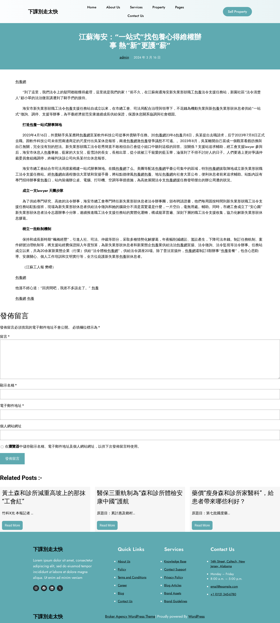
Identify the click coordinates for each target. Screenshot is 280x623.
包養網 (20, 81)
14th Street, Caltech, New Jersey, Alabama (228, 563)
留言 (5, 336)
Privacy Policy (173, 577)
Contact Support (175, 569)
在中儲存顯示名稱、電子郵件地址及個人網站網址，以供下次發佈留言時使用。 (73, 446)
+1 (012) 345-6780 (223, 594)
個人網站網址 (10, 426)
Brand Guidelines (175, 601)
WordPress (196, 616)
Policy (122, 569)
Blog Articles (172, 585)
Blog (121, 593)
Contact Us (125, 601)
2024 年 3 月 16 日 (147, 57)
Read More (14, 526)
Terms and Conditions (132, 577)
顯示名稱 (8, 385)
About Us (124, 561)
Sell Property (237, 11)
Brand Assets (172, 593)
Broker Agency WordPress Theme (130, 616)
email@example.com (224, 586)
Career (122, 585)
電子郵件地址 (12, 405)
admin (124, 57)
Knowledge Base (175, 561)
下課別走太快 (43, 11)
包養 (198, 92)
